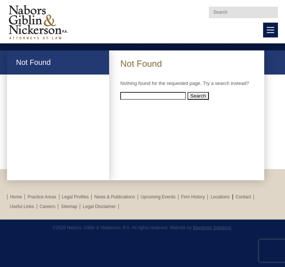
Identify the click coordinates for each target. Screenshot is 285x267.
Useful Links (22, 206)
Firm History (193, 197)
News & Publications (114, 197)
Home (16, 197)
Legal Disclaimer (99, 206)
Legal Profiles (75, 197)
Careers (48, 206)
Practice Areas (41, 197)
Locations (219, 197)
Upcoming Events (158, 197)
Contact (243, 197)
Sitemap (69, 206)
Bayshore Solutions (212, 227)
